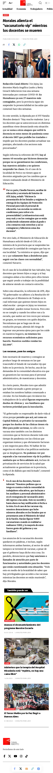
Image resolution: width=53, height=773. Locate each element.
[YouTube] (15, 756)
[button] (5, 3)
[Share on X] (14, 44)
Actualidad (10, 709)
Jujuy (6, 15)
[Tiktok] (27, 756)
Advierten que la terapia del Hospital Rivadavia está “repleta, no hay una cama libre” (24, 671)
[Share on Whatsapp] (19, 44)
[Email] (27, 769)
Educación (9, 621)
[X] (9, 756)
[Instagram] (21, 756)
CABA (7, 663)
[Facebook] (4, 756)
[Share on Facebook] (8, 44)
